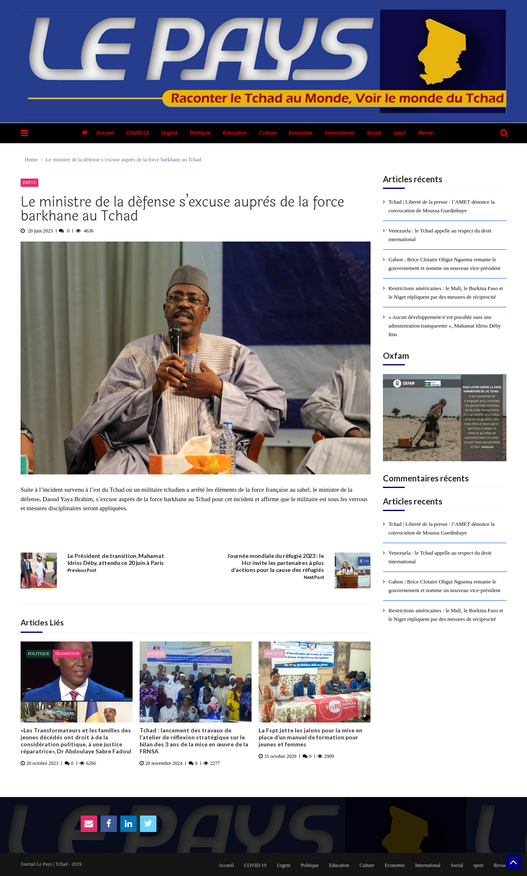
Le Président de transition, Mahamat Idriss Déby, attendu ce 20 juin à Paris (116, 559)
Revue (425, 133)
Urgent (169, 133)
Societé (155, 653)
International (339, 133)
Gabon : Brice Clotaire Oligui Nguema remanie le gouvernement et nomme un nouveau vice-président (445, 263)
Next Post (314, 577)
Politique (200, 133)
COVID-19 (137, 133)
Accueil (105, 133)
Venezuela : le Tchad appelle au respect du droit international (440, 235)
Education (235, 133)
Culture (267, 133)
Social (374, 133)
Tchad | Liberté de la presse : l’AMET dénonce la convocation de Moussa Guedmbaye (442, 206)
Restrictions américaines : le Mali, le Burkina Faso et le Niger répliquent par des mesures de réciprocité (446, 292)
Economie (300, 133)
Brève (29, 182)
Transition (67, 653)
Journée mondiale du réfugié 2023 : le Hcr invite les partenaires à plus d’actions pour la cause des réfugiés (275, 563)
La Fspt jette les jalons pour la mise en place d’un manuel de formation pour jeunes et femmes (310, 737)
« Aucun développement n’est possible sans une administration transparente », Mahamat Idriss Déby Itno (445, 325)
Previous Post (82, 570)
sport (400, 133)
